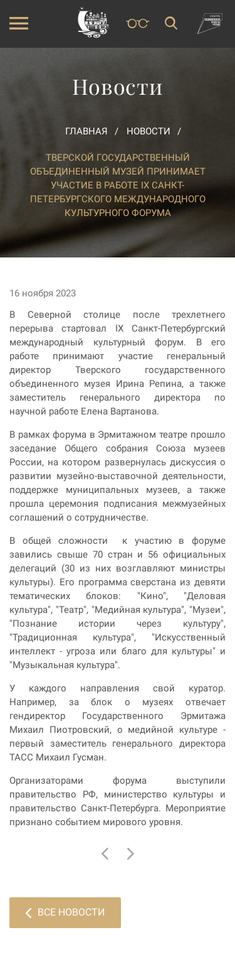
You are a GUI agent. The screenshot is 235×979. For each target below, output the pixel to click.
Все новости (65, 912)
